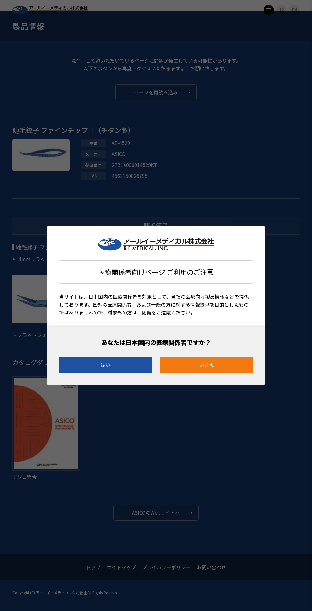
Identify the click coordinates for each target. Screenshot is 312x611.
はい (105, 364)
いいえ (206, 364)
